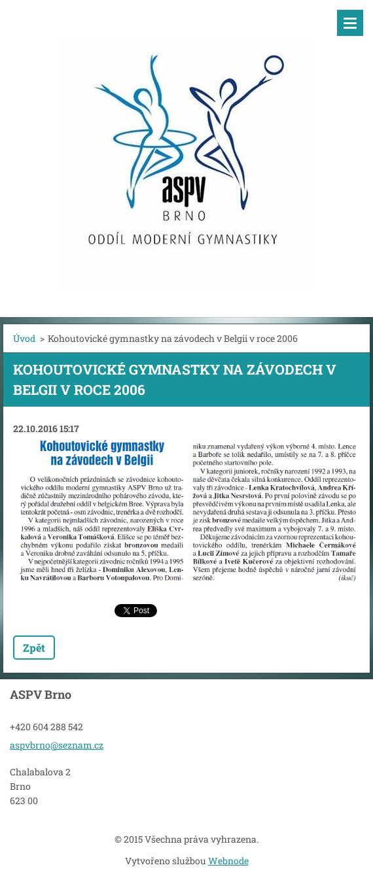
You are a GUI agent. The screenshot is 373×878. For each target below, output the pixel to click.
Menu (350, 23)
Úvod (24, 338)
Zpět (34, 647)
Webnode (228, 860)
